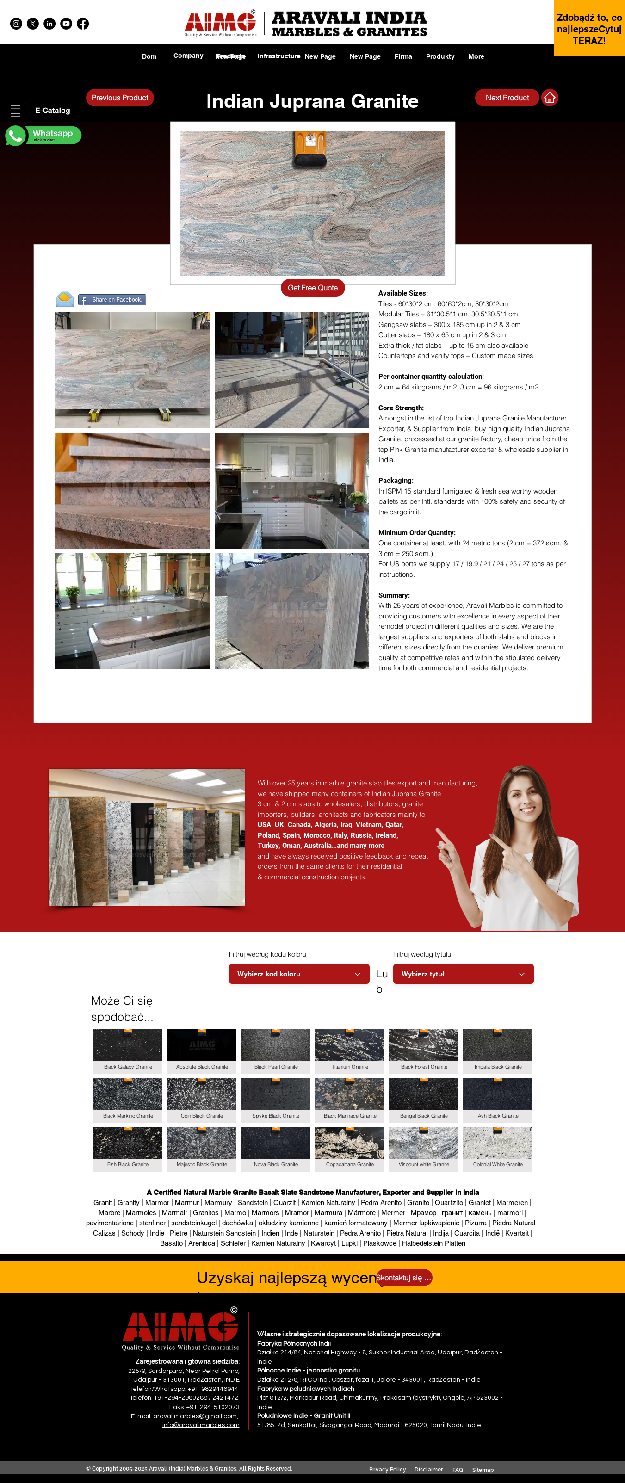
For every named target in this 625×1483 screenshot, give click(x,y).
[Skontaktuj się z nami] (404, 1277)
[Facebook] (83, 24)
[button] (42, 111)
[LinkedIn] (49, 24)
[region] (231, 63)
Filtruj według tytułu (422, 954)
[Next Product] (507, 97)
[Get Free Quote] (313, 288)
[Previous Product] (120, 97)
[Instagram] (16, 24)
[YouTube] (66, 24)
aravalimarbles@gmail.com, (196, 1416)
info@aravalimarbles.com (201, 1425)
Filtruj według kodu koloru (267, 954)
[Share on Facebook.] (112, 299)
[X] (33, 24)
